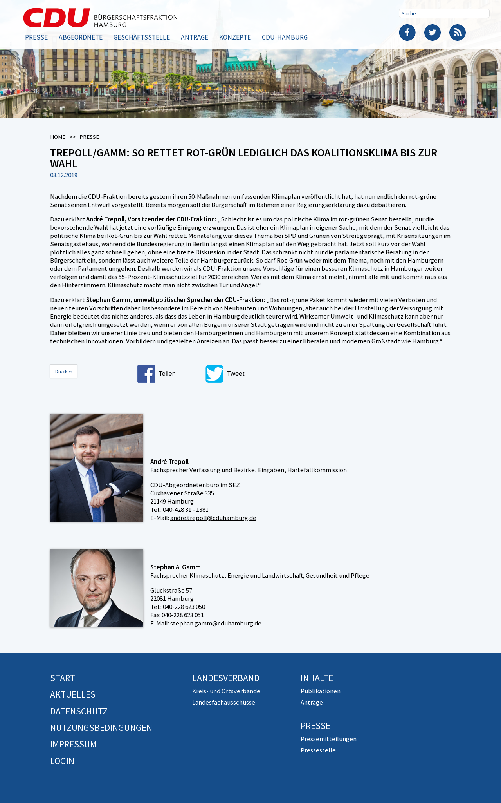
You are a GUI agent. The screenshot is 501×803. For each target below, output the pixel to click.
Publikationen (321, 691)
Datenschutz (79, 711)
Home (57, 136)
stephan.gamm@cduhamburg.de (215, 623)
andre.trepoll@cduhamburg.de (213, 517)
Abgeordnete (81, 37)
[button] (168, 374)
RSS (457, 32)
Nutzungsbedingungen (101, 727)
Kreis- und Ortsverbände (226, 691)
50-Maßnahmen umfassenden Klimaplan (244, 196)
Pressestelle (318, 750)
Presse (36, 37)
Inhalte (317, 677)
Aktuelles (73, 694)
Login (62, 761)
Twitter (432, 32)
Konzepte (235, 37)
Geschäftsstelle (142, 37)
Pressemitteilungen (329, 738)
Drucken (63, 371)
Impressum (73, 744)
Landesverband (226, 677)
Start (62, 677)
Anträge (194, 37)
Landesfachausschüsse (223, 702)
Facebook (407, 32)
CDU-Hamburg (285, 37)
